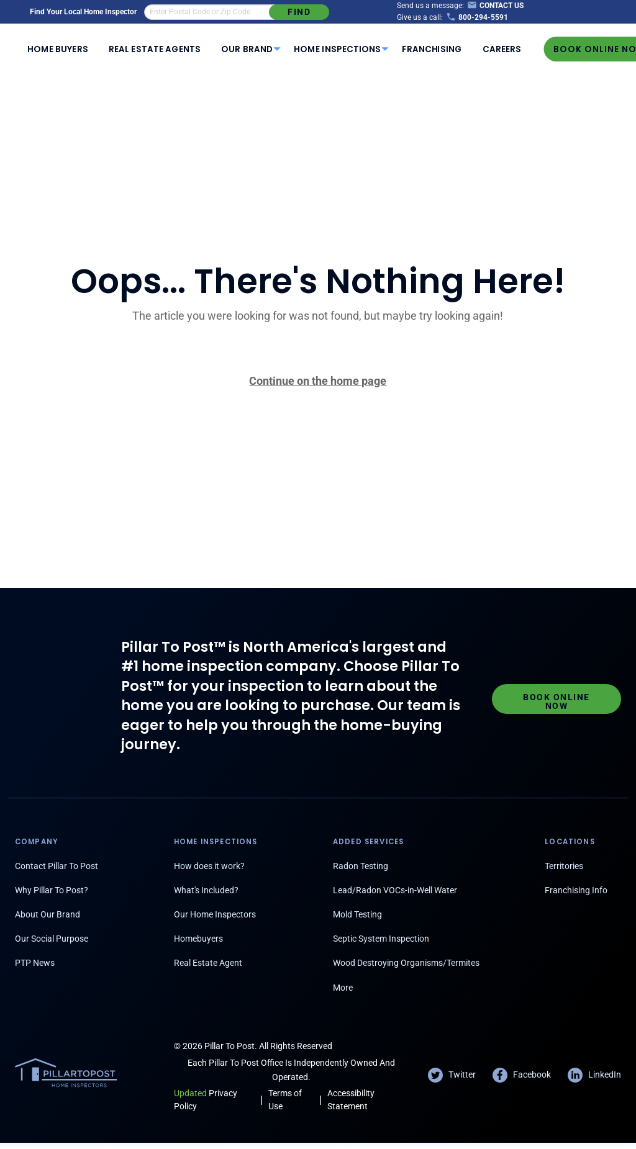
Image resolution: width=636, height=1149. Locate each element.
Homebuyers (198, 939)
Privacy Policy (205, 1099)
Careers (502, 49)
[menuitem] (58, 49)
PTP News (35, 963)
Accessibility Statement (351, 1099)
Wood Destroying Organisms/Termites (406, 963)
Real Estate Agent (208, 963)
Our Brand (247, 49)
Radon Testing (360, 866)
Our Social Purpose (51, 939)
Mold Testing (357, 914)
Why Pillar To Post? (51, 890)
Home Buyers (57, 49)
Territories (564, 866)
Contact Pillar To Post (56, 866)
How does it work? (209, 866)
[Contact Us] (494, 6)
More (343, 988)
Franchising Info (576, 890)
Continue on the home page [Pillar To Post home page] (317, 380)
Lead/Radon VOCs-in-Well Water (395, 890)
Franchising (432, 49)
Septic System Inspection (381, 939)
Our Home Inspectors (215, 914)
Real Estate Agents (155, 49)
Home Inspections (337, 49)
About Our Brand (47, 914)
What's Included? (206, 890)
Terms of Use (285, 1099)
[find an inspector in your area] (209, 12)
